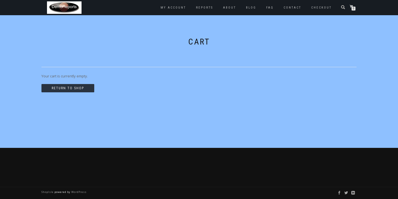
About (229, 7)
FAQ (270, 7)
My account (173, 7)
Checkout (321, 7)
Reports (204, 7)
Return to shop (68, 88)
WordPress (78, 192)
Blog (251, 7)
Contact (292, 7)
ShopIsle (47, 192)
